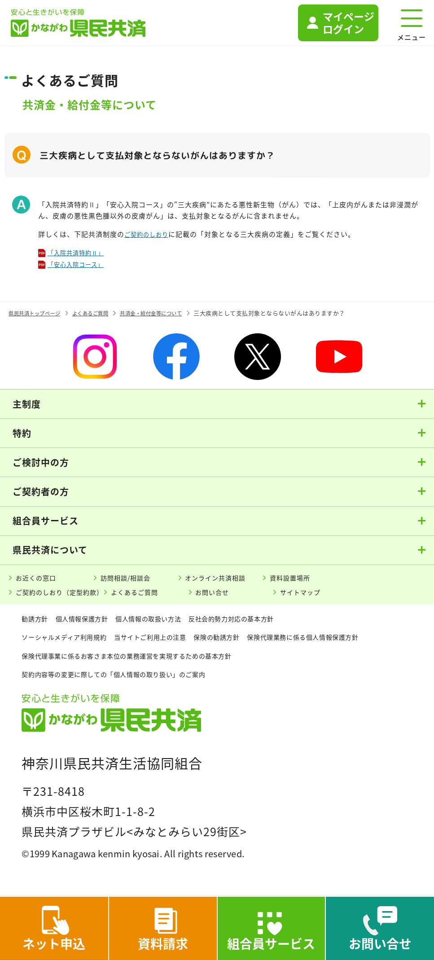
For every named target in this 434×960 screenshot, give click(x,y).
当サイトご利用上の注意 (168, 642)
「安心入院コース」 (81, 266)
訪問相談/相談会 (129, 581)
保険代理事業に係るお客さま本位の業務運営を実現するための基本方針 (276, 661)
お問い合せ (228, 597)
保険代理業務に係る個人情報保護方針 (85, 661)
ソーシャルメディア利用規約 (70, 642)
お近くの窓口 (39, 581)
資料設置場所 (294, 581)
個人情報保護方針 (90, 624)
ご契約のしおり (149, 234)
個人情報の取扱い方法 (165, 624)
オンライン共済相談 (220, 581)
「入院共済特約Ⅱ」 (81, 253)
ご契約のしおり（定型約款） (66, 597)
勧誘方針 (36, 624)
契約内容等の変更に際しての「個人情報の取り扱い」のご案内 (126, 680)
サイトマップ (317, 597)
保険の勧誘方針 (243, 642)
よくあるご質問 (151, 597)
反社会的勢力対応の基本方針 (259, 624)
